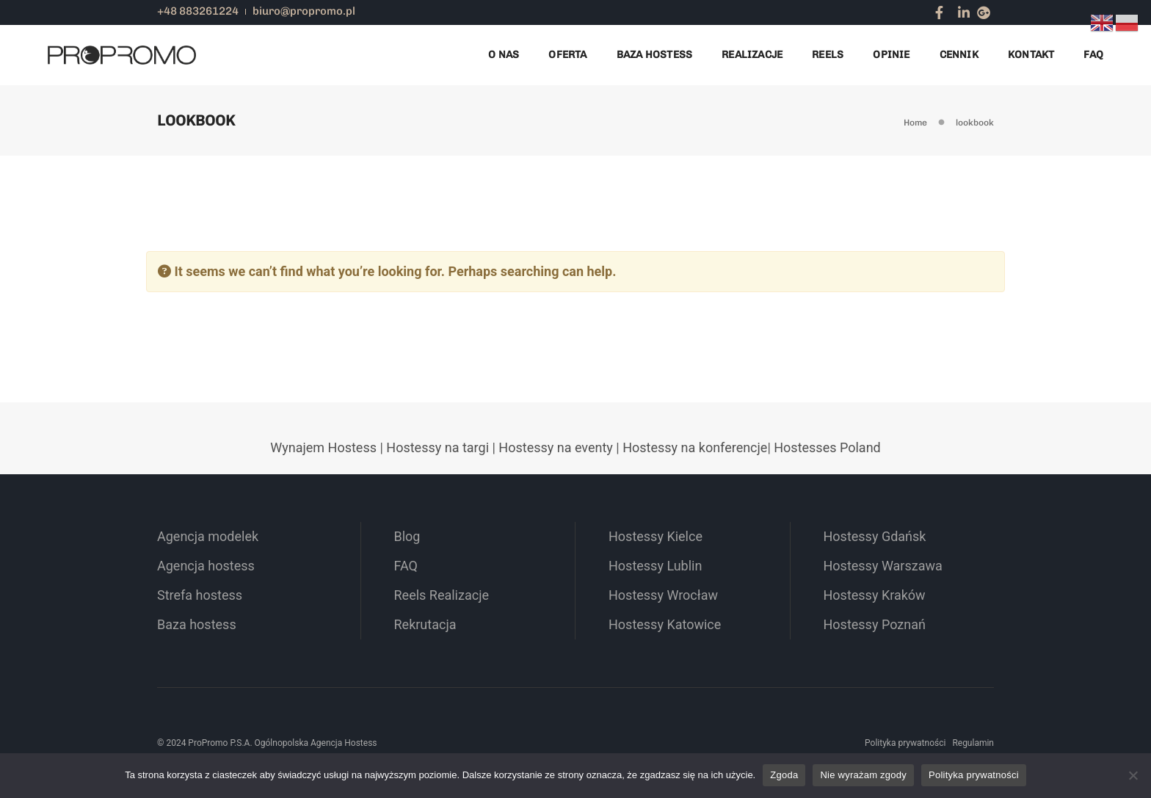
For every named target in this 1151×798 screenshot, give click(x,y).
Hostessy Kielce (655, 536)
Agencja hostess (206, 565)
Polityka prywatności (905, 743)
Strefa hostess (199, 595)
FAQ (1093, 54)
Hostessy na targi (437, 447)
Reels (827, 54)
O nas (503, 54)
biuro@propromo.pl (304, 11)
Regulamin (973, 743)
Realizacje (752, 54)
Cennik (959, 54)
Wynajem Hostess (323, 447)
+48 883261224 (198, 11)
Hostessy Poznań (875, 624)
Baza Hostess (655, 54)
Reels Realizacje (442, 595)
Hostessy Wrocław (663, 595)
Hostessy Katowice (665, 624)
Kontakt (1031, 54)
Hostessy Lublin (655, 565)
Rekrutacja (425, 624)
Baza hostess (196, 624)
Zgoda (784, 774)
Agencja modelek (207, 536)
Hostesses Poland (827, 447)
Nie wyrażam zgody (863, 774)
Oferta (567, 54)
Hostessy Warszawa (883, 565)
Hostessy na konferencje (694, 447)
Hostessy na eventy (555, 447)
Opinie (891, 54)
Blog (407, 536)
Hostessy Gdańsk (875, 536)
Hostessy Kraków (875, 595)
